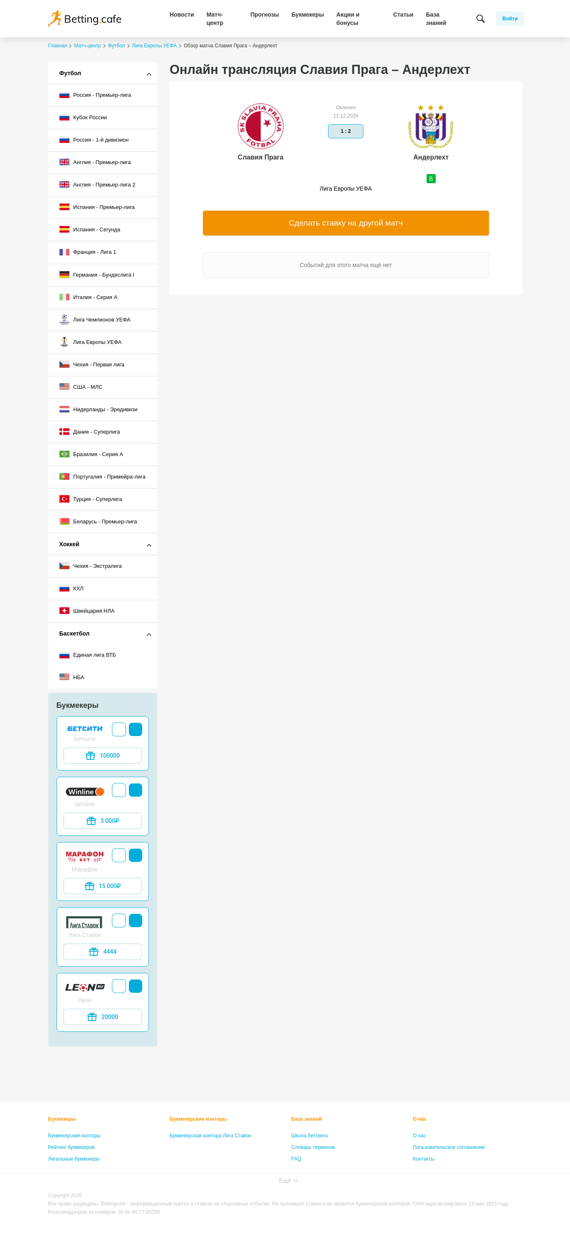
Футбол (70, 73)
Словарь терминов (313, 1147)
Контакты (423, 1159)
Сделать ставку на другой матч (346, 222)
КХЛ (71, 588)
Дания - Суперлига (89, 432)
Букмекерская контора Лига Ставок (210, 1136)
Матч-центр (215, 18)
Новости (182, 14)
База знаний (436, 18)
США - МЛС (81, 387)
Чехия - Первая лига (92, 364)
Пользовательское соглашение (449, 1147)
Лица (297, 1170)
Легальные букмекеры (74, 1159)
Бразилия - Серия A (91, 454)
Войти (510, 19)
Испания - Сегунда (90, 229)
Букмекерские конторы (74, 1136)
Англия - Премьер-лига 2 (97, 184)
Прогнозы (264, 14)
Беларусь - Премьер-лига (98, 521)
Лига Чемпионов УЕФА (95, 319)
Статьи (403, 14)
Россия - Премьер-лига (95, 95)
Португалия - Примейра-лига (102, 476)
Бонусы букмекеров (71, 1170)
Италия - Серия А (88, 297)
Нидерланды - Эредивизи (98, 409)
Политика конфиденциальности (449, 1170)
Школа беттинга (309, 1136)
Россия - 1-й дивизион (94, 140)
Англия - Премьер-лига (95, 162)
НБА (71, 677)
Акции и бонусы (347, 18)
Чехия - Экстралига (90, 566)
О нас (420, 1119)
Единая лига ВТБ (87, 655)
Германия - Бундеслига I (96, 275)
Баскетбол (74, 633)
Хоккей (69, 544)
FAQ (296, 1159)
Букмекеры (307, 14)
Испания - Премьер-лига (97, 207)
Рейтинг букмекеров (71, 1147)
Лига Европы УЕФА (90, 342)
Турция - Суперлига (90, 499)
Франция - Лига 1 (87, 252)
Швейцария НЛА (87, 611)
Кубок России (83, 117)
